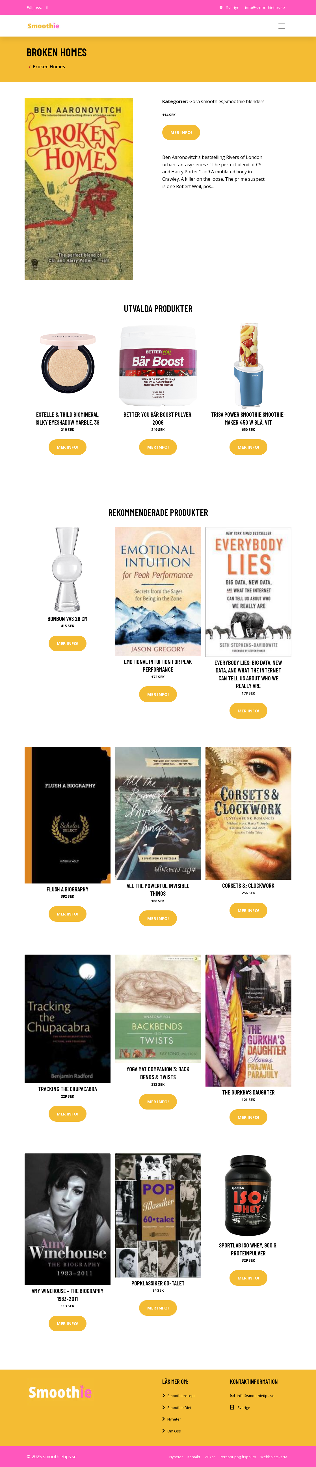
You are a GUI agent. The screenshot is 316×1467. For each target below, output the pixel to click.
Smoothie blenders (244, 101)
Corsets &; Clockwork (248, 885)
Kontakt (193, 1456)
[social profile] (47, 7)
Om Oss (174, 1431)
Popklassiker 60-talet (158, 1283)
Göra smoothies (206, 101)
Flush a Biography (67, 889)
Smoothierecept (181, 1395)
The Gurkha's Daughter (248, 1092)
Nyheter (174, 1419)
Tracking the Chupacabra (67, 1088)
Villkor (210, 1456)
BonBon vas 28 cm (67, 618)
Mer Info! (181, 132)
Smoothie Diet (179, 1407)
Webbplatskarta (273, 1456)
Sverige (232, 7)
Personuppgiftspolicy (238, 1456)
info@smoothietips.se (265, 7)
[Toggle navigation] (281, 26)
